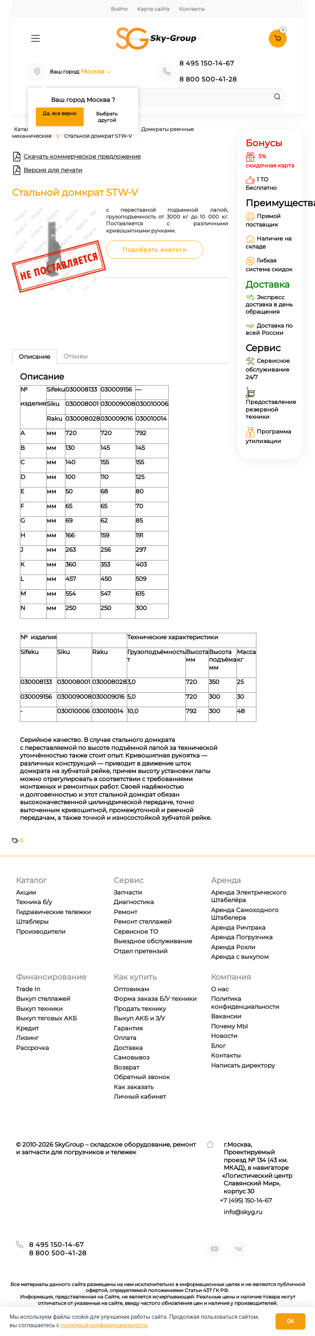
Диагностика (134, 902)
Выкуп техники (39, 1008)
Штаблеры (32, 921)
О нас (219, 989)
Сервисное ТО (136, 931)
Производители (40, 931)
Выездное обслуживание (153, 941)
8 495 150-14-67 (206, 63)
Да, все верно (60, 113)
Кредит (27, 1028)
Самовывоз (132, 1057)
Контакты (192, 9)
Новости (224, 1036)
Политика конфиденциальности (245, 1002)
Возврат (126, 1067)
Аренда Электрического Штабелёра (249, 896)
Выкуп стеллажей (43, 998)
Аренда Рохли (233, 947)
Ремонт (125, 912)
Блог (218, 1046)
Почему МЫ (229, 1026)
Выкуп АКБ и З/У (139, 1018)
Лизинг (27, 1038)
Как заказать (134, 1087)
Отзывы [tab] (75, 356)
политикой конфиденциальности (104, 1325)
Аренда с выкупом (240, 956)
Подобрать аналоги (154, 249)
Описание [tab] (34, 356)
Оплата (125, 1038)
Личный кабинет (140, 1096)
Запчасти (128, 892)
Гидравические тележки (53, 912)
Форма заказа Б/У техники (155, 998)
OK (290, 1321)
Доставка (128, 1048)
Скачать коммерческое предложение (76, 156)
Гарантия (128, 1028)
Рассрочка (32, 1048)
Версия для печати (47, 170)
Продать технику (140, 1008)
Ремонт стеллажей (142, 921)
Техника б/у (34, 902)
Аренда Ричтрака (238, 927)
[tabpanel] (120, 600)
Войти (119, 9)
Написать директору (243, 1065)
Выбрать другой (107, 117)
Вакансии (226, 1016)
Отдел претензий (140, 951)
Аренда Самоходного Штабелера (245, 914)
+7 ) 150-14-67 (246, 1200)
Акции (26, 892)
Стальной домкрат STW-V (98, 136)
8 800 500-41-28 (208, 79)
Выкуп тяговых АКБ (46, 1018)
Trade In (28, 989)
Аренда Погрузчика (242, 937)
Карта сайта (153, 9)
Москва (96, 71)
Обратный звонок (142, 1077)
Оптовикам (131, 989)
